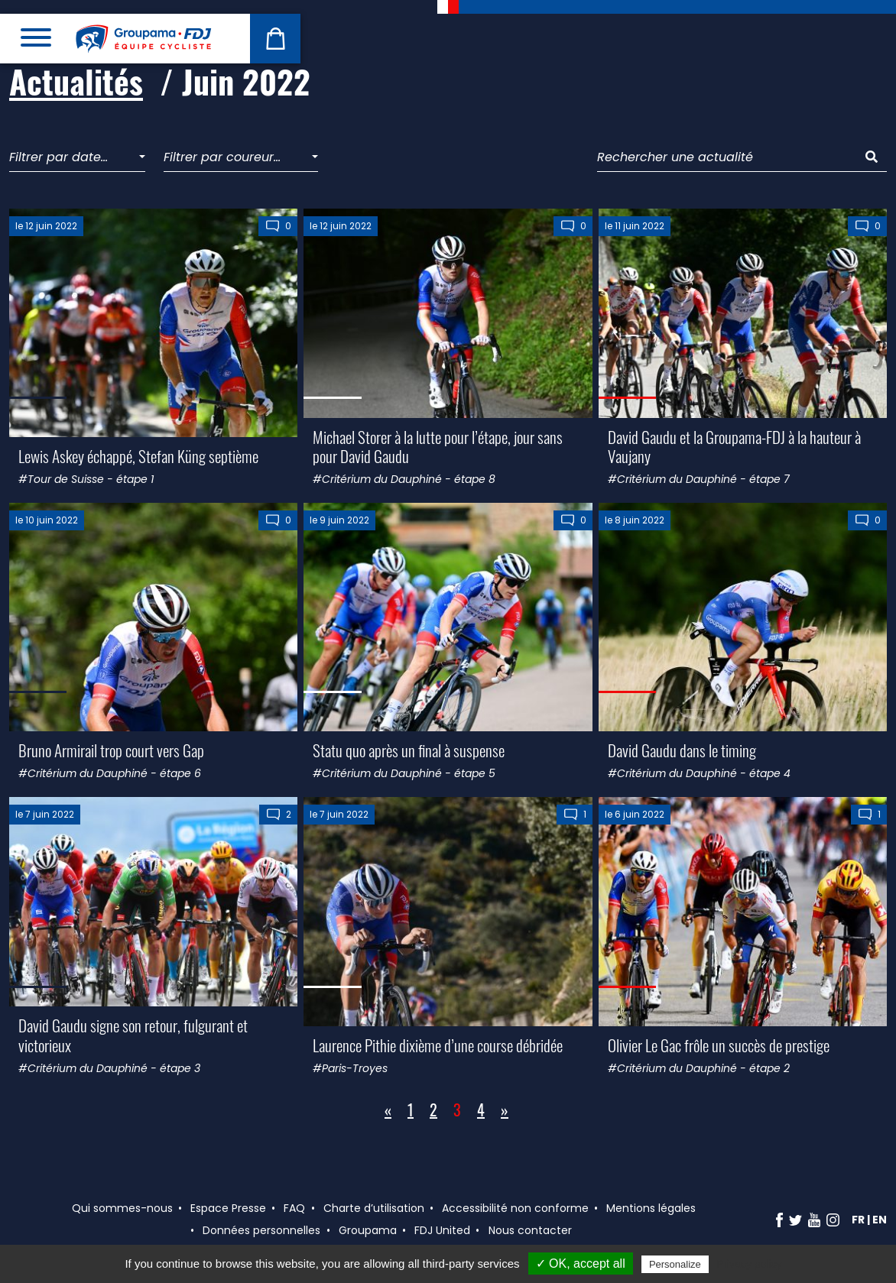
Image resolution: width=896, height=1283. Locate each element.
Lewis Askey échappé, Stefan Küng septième (138, 456)
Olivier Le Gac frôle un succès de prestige (718, 1045)
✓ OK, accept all (580, 1263)
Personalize (675, 1264)
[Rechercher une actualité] (727, 158)
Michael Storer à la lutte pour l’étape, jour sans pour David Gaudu (438, 446)
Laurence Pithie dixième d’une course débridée (438, 1045)
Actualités (76, 81)
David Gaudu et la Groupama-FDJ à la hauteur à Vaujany (734, 446)
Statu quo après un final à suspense (409, 750)
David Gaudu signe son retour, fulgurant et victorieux (133, 1034)
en (879, 1219)
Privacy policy (749, 1264)
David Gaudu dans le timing (682, 750)
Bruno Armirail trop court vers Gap (111, 750)
